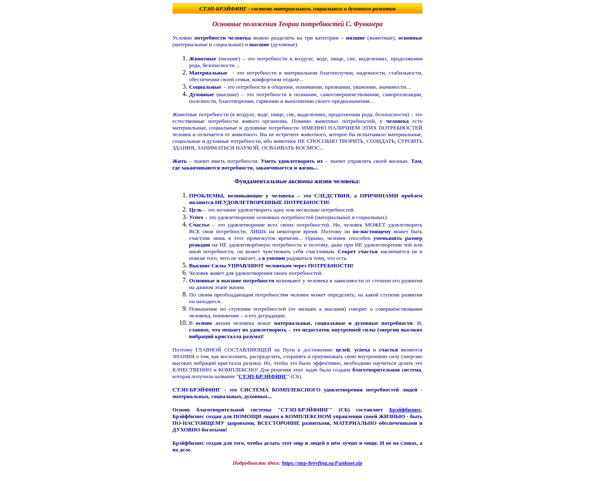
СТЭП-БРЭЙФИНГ (223, 8)
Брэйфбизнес (405, 409)
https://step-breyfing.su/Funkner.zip (322, 463)
